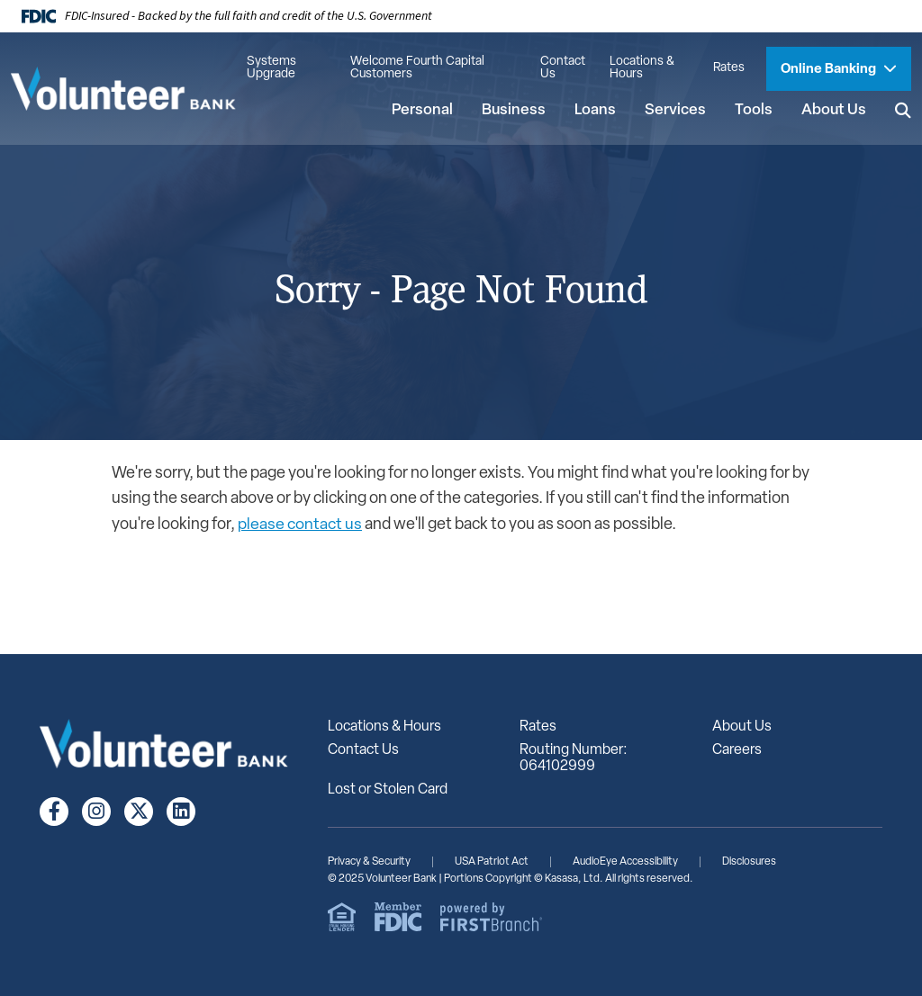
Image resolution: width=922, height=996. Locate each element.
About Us (742, 727)
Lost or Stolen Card (387, 790)
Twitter (138, 811)
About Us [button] (833, 110)
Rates (729, 68)
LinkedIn (181, 811)
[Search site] (903, 111)
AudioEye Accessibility (625, 862)
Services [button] (675, 110)
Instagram (96, 811)
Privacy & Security (369, 862)
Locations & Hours (642, 68)
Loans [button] (595, 110)
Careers (737, 750)
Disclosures (749, 862)
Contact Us (562, 68)
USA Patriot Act (492, 862)
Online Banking (830, 69)
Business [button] (514, 110)
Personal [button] (422, 110)
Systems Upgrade (271, 68)
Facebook (54, 811)
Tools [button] (754, 110)
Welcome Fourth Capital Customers (417, 68)
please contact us (300, 525)
